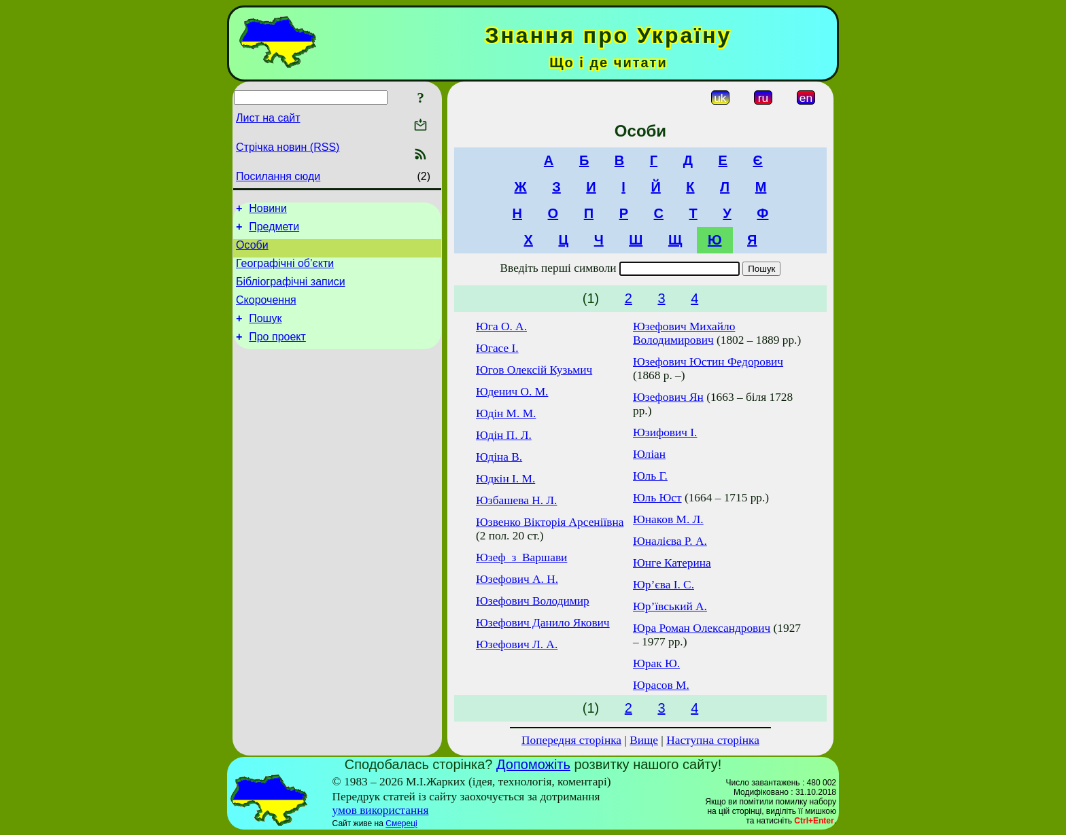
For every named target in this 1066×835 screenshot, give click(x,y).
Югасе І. (497, 348)
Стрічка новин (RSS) (287, 147)
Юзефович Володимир (532, 600)
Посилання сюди (278, 176)
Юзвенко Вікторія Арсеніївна (549, 522)
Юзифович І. (665, 432)
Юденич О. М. (512, 391)
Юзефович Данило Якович (543, 622)
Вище (644, 740)
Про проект (277, 353)
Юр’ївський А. (670, 606)
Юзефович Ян (668, 397)
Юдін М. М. (506, 413)
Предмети (274, 230)
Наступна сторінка (712, 740)
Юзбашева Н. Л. (516, 500)
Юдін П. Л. (504, 435)
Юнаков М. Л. (668, 519)
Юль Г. (650, 475)
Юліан (649, 454)
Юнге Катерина (672, 562)
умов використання (380, 810)
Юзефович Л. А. (516, 644)
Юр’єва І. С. (663, 584)
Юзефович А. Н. (517, 579)
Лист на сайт (268, 118)
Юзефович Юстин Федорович (708, 361)
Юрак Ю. (656, 663)
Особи (252, 251)
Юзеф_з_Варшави (521, 557)
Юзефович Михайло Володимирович (684, 333)
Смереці (401, 823)
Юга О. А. (501, 326)
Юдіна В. (499, 456)
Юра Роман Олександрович (701, 628)
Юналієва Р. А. (670, 541)
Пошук (265, 332)
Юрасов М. (661, 685)
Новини (268, 210)
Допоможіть (533, 764)
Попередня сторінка (571, 740)
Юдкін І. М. (505, 478)
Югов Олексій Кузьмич (534, 369)
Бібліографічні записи (290, 292)
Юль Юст (657, 497)
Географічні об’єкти (285, 271)
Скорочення (266, 312)
